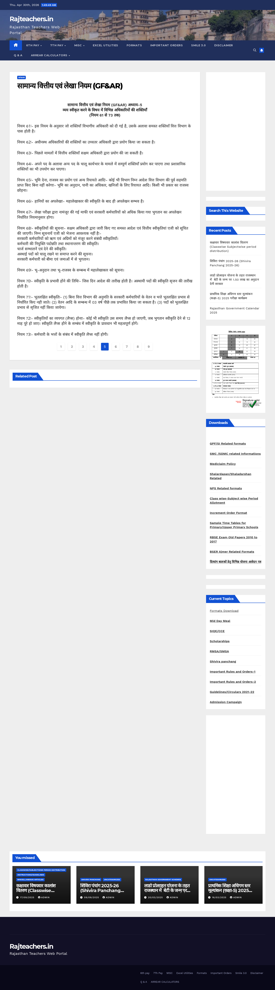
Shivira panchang (223, 661)
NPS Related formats (226, 488)
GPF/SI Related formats (228, 443)
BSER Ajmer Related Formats (232, 551)
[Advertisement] (236, 131)
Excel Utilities (105, 45)
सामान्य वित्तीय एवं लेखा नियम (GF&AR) (70, 85)
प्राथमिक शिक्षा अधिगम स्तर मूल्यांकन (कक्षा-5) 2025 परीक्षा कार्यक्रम (229, 890)
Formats (134, 45)
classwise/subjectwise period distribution (41, 870)
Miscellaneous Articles (30, 879)
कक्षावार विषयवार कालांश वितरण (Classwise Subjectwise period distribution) (233, 247)
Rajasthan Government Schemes (163, 879)
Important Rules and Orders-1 (233, 671)
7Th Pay (57, 45)
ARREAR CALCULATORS (49, 55)
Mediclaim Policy (223, 464)
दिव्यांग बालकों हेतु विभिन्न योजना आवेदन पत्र (235, 562)
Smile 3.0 (198, 45)
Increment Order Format (228, 513)
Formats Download (224, 611)
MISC (78, 45)
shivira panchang (90, 879)
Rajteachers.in (31, 19)
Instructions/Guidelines (30, 875)
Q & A (18, 55)
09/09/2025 (92, 897)
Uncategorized (112, 879)
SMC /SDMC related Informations (235, 453)
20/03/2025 (156, 897)
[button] (254, 50)
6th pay (33, 45)
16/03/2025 (219, 897)
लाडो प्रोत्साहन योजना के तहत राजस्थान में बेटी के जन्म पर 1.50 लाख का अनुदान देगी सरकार (234, 280)
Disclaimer (223, 45)
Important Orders (166, 45)
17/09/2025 (27, 897)
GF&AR (21, 77)
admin (44, 897)
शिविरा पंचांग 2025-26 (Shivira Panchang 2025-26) (100, 890)
